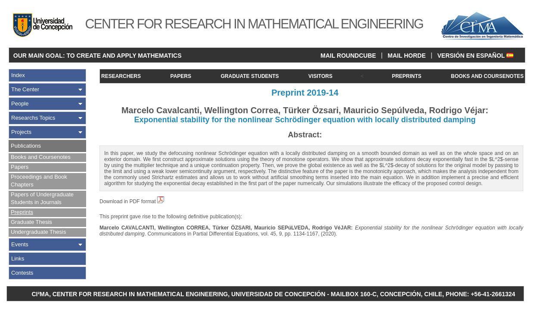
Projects (21, 132)
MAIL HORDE (406, 55)
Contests (22, 273)
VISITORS (320, 76)
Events (19, 244)
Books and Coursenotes (41, 157)
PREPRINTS (407, 76)
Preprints (22, 212)
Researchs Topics (33, 118)
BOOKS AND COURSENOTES (487, 76)
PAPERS (181, 76)
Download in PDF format (131, 201)
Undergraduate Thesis (38, 232)
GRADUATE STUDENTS (249, 76)
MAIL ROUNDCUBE (348, 55)
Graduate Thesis (31, 222)
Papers (19, 167)
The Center (25, 89)
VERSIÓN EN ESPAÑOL (475, 55)
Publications (26, 146)
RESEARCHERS (121, 76)
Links (17, 258)
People (19, 103)
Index (18, 75)
